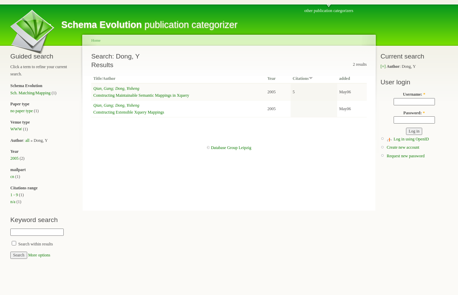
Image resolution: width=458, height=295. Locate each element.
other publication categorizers (328, 10)
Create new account (403, 147)
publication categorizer (149, 25)
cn (12, 176)
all (27, 140)
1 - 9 (14, 194)
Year (272, 78)
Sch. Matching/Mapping (30, 93)
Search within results (32, 244)
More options (39, 255)
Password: (414, 112)
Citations (303, 78)
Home (96, 40)
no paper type (21, 110)
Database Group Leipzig (231, 147)
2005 (14, 158)
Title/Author (104, 78)
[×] (383, 66)
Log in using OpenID (411, 139)
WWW (16, 129)
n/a (12, 201)
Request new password (406, 156)
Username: (414, 94)
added (344, 78)
